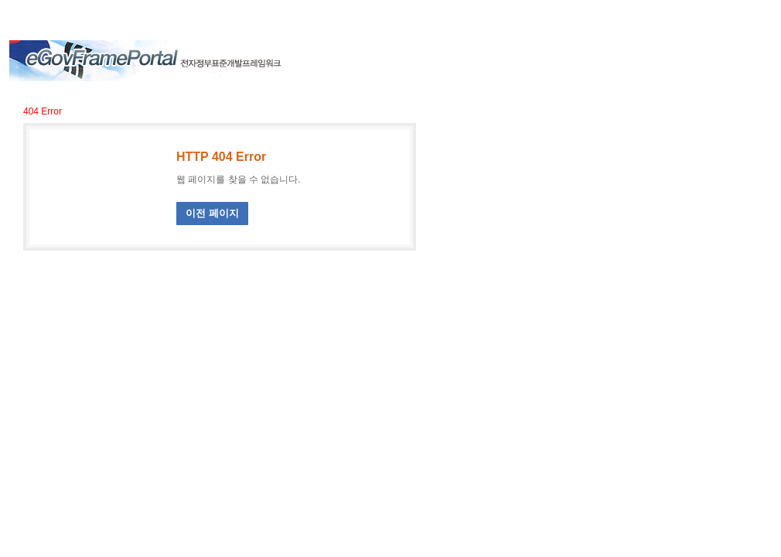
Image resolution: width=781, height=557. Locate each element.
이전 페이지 (212, 213)
